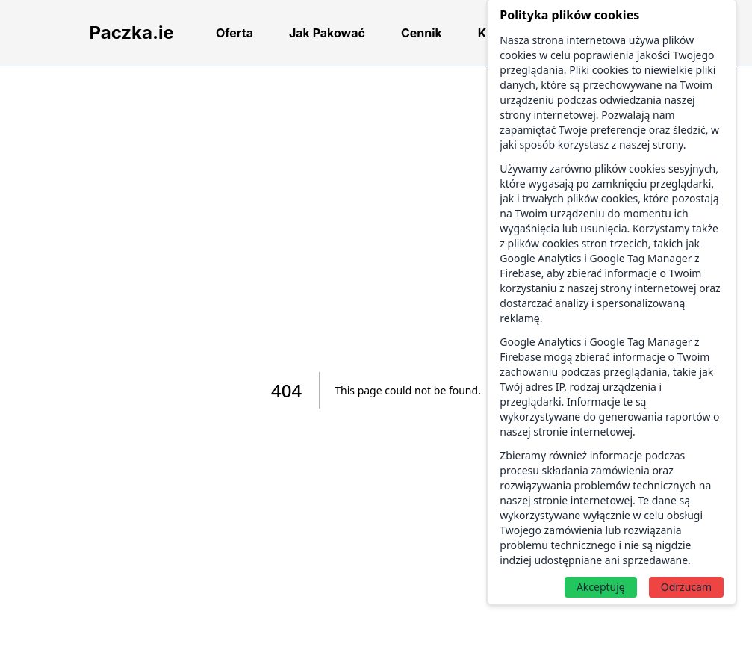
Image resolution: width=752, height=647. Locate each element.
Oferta (234, 32)
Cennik (421, 32)
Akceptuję (601, 587)
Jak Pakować (327, 32)
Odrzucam (686, 587)
